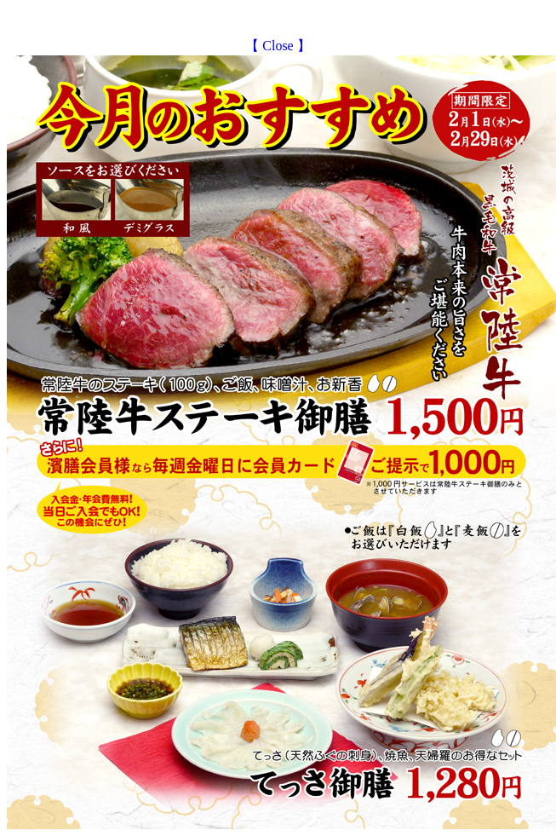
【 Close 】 (277, 45)
